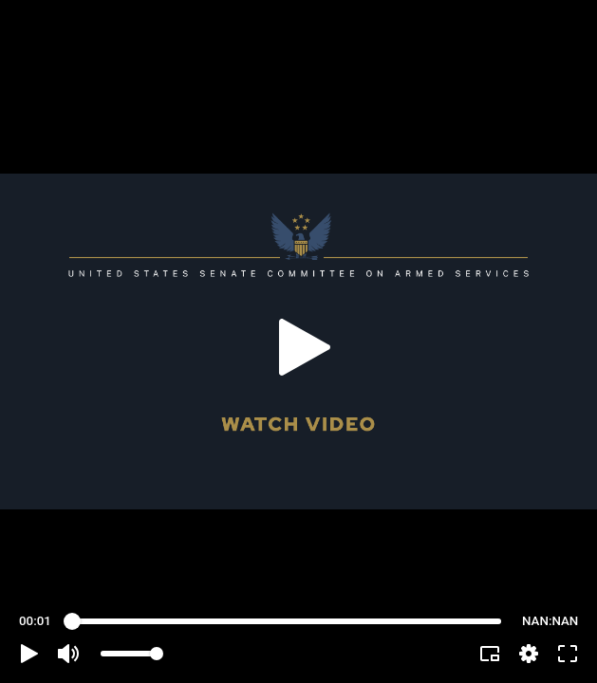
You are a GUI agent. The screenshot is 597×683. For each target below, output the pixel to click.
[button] (29, 654)
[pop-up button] (529, 654)
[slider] (286, 621)
